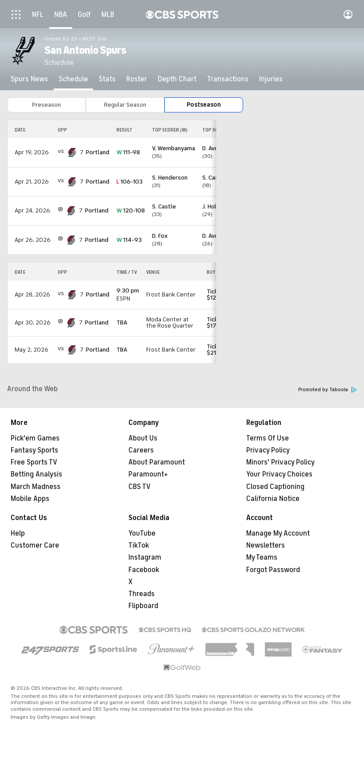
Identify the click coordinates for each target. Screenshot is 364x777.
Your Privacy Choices (279, 474)
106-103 (129, 181)
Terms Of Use (267, 438)
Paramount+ (148, 474)
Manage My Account (278, 533)
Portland (97, 152)
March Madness (35, 486)
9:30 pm (127, 290)
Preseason (46, 104)
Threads (141, 593)
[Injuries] (271, 79)
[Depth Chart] (177, 79)
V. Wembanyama (173, 148)
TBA (121, 322)
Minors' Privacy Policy (280, 462)
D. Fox (160, 236)
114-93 (129, 240)
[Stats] (107, 79)
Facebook (143, 569)
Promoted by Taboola (327, 390)
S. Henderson (170, 177)
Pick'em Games (35, 438)
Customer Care (35, 545)
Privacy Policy (268, 450)
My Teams (261, 557)
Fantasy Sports (34, 450)
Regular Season (125, 104)
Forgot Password (273, 569)
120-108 (130, 210)
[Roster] (136, 79)
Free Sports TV (34, 462)
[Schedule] (73, 79)
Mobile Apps (30, 498)
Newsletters (265, 545)
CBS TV (139, 486)
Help (18, 533)
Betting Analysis (36, 474)
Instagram (144, 557)
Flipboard (143, 605)
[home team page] (72, 152)
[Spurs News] (29, 79)
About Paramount (156, 462)
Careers (141, 450)
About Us (142, 438)
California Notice (273, 498)
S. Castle (164, 206)
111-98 (128, 152)
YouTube (142, 533)
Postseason (204, 104)
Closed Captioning (275, 486)
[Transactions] (228, 79)
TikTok (138, 545)
